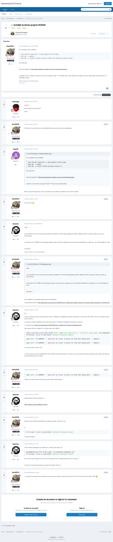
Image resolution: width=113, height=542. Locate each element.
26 (18, 142)
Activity (12, 9)
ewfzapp (15, 102)
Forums (4, 14)
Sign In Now (82, 514)
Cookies (60, 537)
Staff (10, 14)
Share (93, 33)
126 (14, 117)
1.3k (10, 64)
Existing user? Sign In (95, 3)
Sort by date (106, 94)
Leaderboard (28, 14)
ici (40, 465)
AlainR (15, 149)
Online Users (18, 14)
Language (53, 537)
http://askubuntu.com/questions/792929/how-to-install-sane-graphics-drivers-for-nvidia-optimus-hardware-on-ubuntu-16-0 (74, 302)
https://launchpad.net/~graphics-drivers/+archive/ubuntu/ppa (49, 69)
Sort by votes (97, 94)
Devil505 (24, 32)
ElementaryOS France (11, 3)
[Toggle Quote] (27, 153)
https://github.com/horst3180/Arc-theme (35, 404)
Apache (16, 224)
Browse (5, 10)
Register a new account (31, 514)
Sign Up (108, 3)
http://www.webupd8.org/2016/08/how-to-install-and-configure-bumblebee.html (58, 325)
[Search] (90, 9)
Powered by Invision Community (56, 539)
